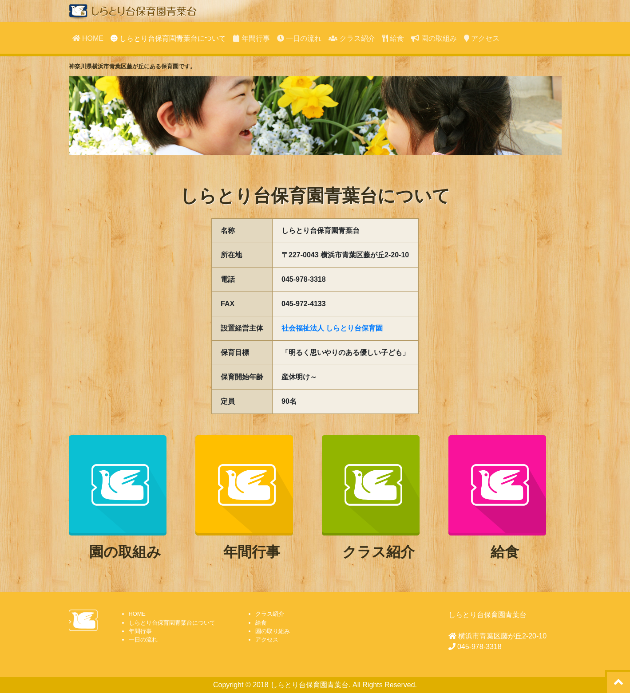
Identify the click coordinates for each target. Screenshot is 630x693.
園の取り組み (272, 631)
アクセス (481, 38)
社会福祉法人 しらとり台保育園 (332, 328)
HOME (87, 38)
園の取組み (433, 38)
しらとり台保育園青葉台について (168, 38)
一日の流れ (299, 38)
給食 (393, 38)
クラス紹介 (352, 38)
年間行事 (251, 38)
